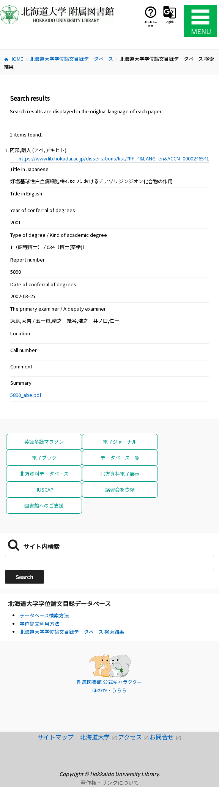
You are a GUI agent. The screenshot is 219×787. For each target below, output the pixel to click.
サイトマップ (58, 736)
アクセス (134, 736)
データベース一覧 (120, 457)
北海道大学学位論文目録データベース (59, 603)
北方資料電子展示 (120, 473)
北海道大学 (99, 736)
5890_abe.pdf (25, 394)
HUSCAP (44, 489)
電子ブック (44, 457)
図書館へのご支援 (44, 505)
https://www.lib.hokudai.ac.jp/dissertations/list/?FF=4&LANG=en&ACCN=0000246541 (114, 158)
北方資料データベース (44, 473)
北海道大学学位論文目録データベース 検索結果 (72, 631)
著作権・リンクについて (109, 782)
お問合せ (165, 736)
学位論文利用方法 (39, 623)
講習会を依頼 (120, 489)
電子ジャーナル (120, 441)
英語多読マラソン (44, 441)
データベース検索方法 (44, 615)
